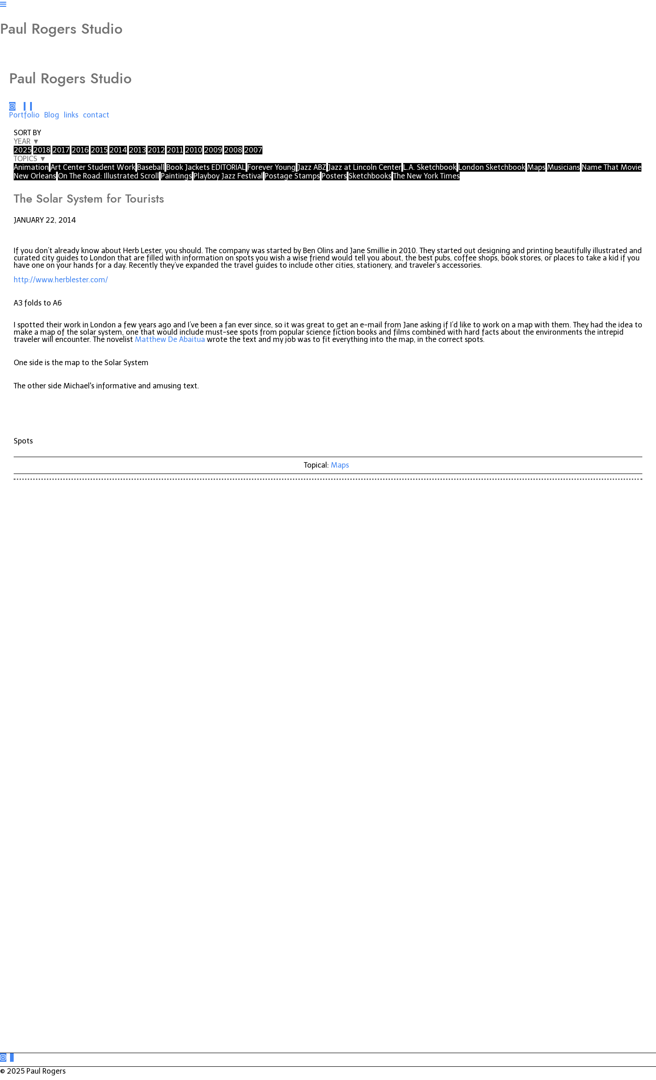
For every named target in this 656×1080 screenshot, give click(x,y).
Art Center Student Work (93, 167)
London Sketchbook (491, 167)
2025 (22, 150)
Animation (31, 167)
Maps (536, 167)
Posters (334, 176)
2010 (193, 150)
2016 (80, 150)
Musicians (563, 167)
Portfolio (24, 115)
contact (96, 115)
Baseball (150, 167)
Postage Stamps (292, 176)
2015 (99, 150)
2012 (156, 150)
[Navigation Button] (3, 4)
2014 (118, 150)
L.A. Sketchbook (429, 167)
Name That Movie (611, 167)
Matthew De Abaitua (170, 339)
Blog (51, 115)
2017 (61, 150)
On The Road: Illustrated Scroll (108, 176)
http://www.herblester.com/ (61, 279)
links (71, 115)
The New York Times (426, 176)
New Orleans (35, 176)
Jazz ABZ (311, 167)
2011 (175, 150)
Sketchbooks (369, 176)
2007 (253, 150)
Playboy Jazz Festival (228, 176)
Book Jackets (188, 167)
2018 (42, 150)
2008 (233, 150)
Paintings (176, 176)
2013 (137, 150)
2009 (213, 150)
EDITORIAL (228, 167)
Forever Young (271, 167)
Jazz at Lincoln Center (364, 167)
